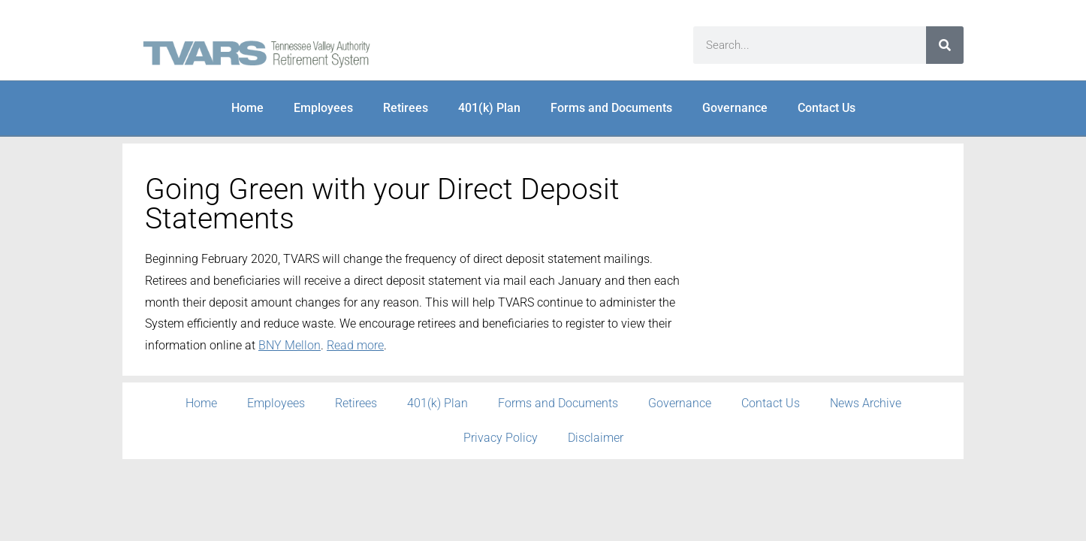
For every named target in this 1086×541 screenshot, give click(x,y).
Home (247, 108)
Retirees (405, 108)
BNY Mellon (289, 345)
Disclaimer (595, 438)
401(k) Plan (489, 108)
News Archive (865, 403)
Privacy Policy (500, 438)
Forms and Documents (611, 108)
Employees (323, 108)
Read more (355, 345)
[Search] (945, 45)
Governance (735, 108)
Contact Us (826, 108)
